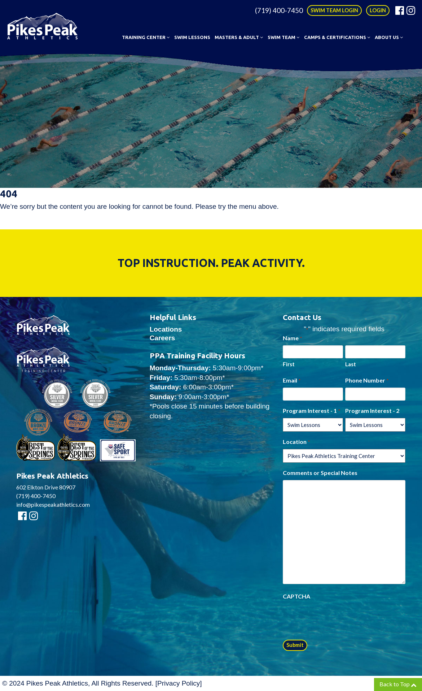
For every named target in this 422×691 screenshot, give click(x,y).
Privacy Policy (178, 683)
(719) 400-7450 (279, 10)
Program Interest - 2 (372, 410)
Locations (166, 329)
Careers (162, 338)
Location (296, 442)
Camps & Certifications (337, 37)
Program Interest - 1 (311, 411)
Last (350, 364)
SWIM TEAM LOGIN (334, 10)
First (289, 364)
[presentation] (337, 618)
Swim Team (283, 37)
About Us (389, 37)
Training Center (146, 37)
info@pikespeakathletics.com (53, 504)
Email (291, 381)
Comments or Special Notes (320, 472)
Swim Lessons (192, 37)
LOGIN (378, 10)
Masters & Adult (239, 37)
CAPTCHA (296, 596)
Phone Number (366, 381)
